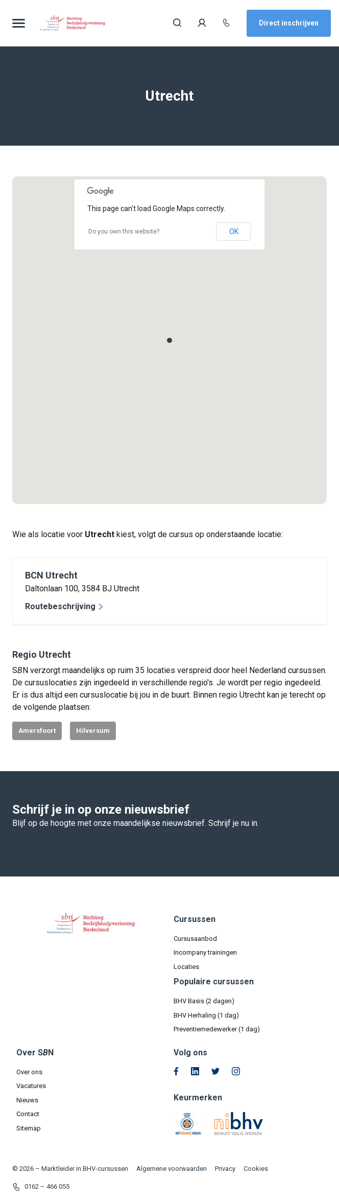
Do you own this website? (123, 231)
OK (233, 231)
